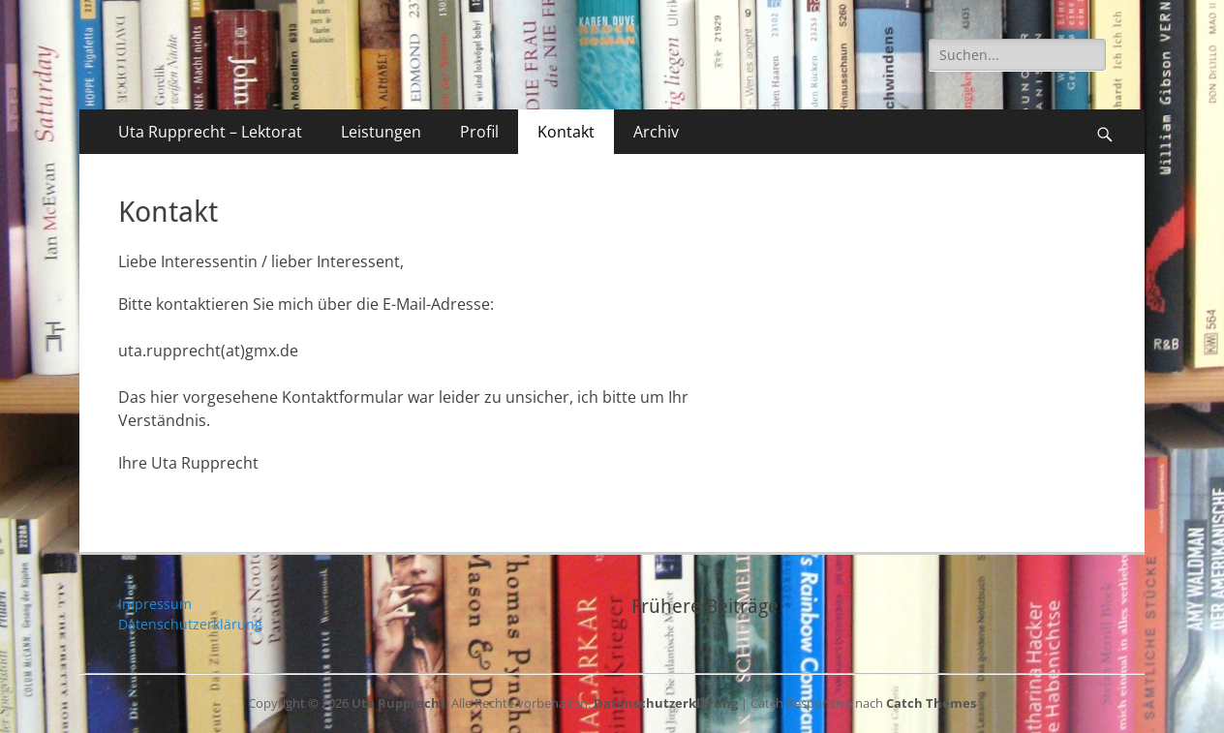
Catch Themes (931, 703)
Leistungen (381, 131)
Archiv (656, 131)
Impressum (155, 604)
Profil (479, 131)
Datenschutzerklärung (190, 624)
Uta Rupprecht (398, 703)
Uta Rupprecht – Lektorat (210, 131)
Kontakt (566, 131)
